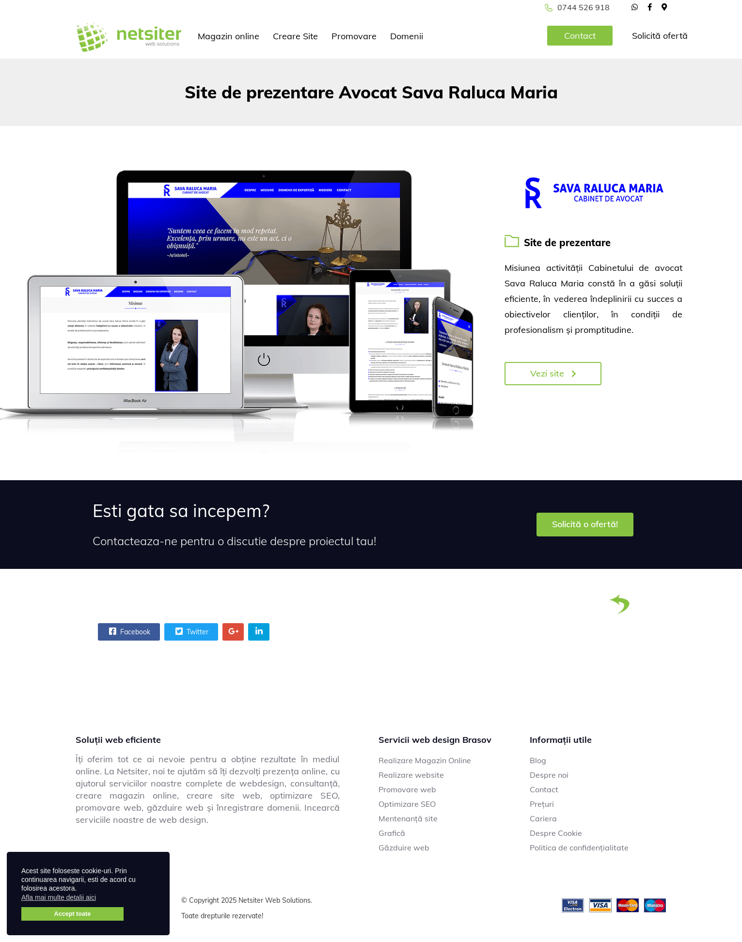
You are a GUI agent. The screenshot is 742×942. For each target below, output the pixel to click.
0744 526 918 (583, 7)
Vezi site (553, 373)
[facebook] (649, 7)
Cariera (543, 818)
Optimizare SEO (407, 804)
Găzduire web (404, 847)
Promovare (354, 36)
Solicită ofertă (660, 35)
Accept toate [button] (72, 914)
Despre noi (549, 775)
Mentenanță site (408, 818)
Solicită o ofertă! (585, 524)
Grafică (392, 833)
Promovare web (407, 789)
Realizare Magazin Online (425, 760)
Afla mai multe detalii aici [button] (58, 897)
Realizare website (411, 775)
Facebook (128, 631)
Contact (580, 35)
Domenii (406, 36)
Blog (538, 760)
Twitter (190, 631)
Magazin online (228, 36)
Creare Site (295, 36)
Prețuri (542, 804)
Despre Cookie (556, 833)
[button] (102, 898)
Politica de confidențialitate (579, 847)
